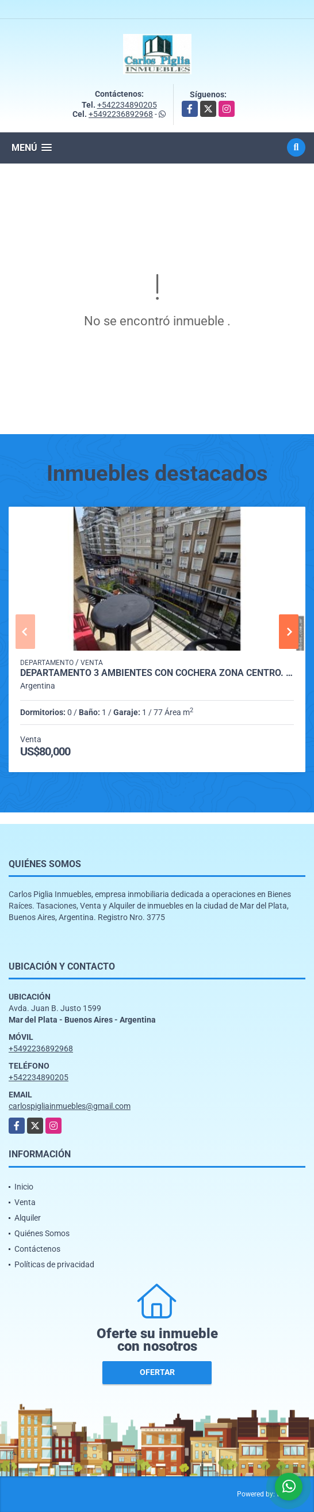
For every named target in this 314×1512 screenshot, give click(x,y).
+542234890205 (127, 104)
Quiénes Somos (42, 1233)
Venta (25, 1202)
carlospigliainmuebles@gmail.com (70, 1106)
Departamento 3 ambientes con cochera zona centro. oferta (157, 673)
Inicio (23, 1186)
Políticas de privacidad (54, 1264)
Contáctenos (37, 1248)
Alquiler (27, 1217)
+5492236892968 (121, 114)
